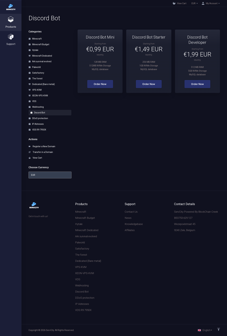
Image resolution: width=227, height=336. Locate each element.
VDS (32, 101)
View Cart (35, 158)
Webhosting (36, 107)
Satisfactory (36, 73)
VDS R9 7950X (37, 129)
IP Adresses (36, 124)
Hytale (33, 50)
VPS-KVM (35, 90)
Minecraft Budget (39, 44)
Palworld (35, 67)
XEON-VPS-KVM (38, 95)
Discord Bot (38, 112)
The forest (35, 78)
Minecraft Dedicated (40, 56)
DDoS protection (38, 118)
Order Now (100, 84)
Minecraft (35, 38)
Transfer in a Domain (41, 152)
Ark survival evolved (40, 61)
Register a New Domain (42, 146)
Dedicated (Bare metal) (42, 84)
